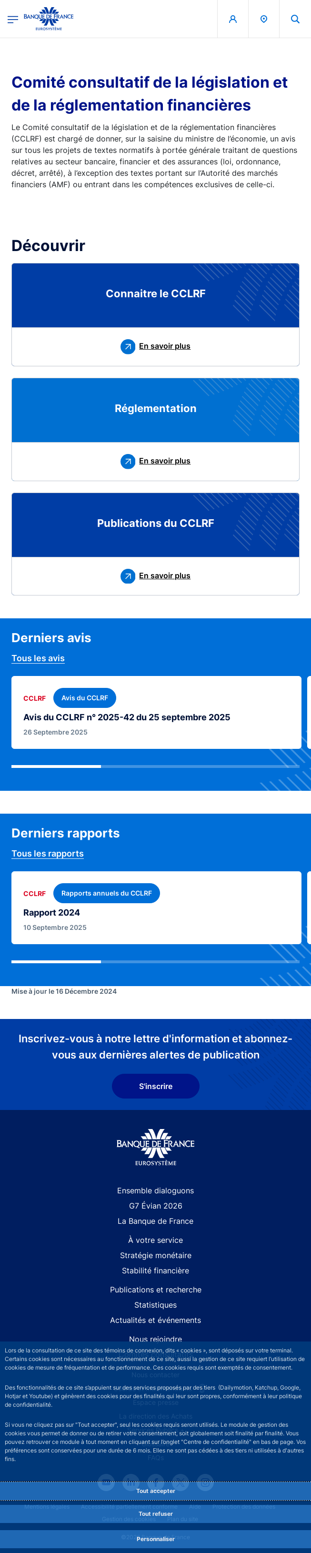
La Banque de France (155, 1221)
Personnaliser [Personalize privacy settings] (156, 1539)
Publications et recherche (155, 1289)
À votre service (155, 1240)
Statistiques (155, 1305)
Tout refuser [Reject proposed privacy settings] (156, 1513)
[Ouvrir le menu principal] (13, 19)
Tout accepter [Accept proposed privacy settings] (155, 1490)
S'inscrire (155, 1086)
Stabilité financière (155, 1270)
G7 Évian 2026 (155, 1205)
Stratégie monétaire (155, 1255)
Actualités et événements (155, 1320)
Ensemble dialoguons (155, 1190)
